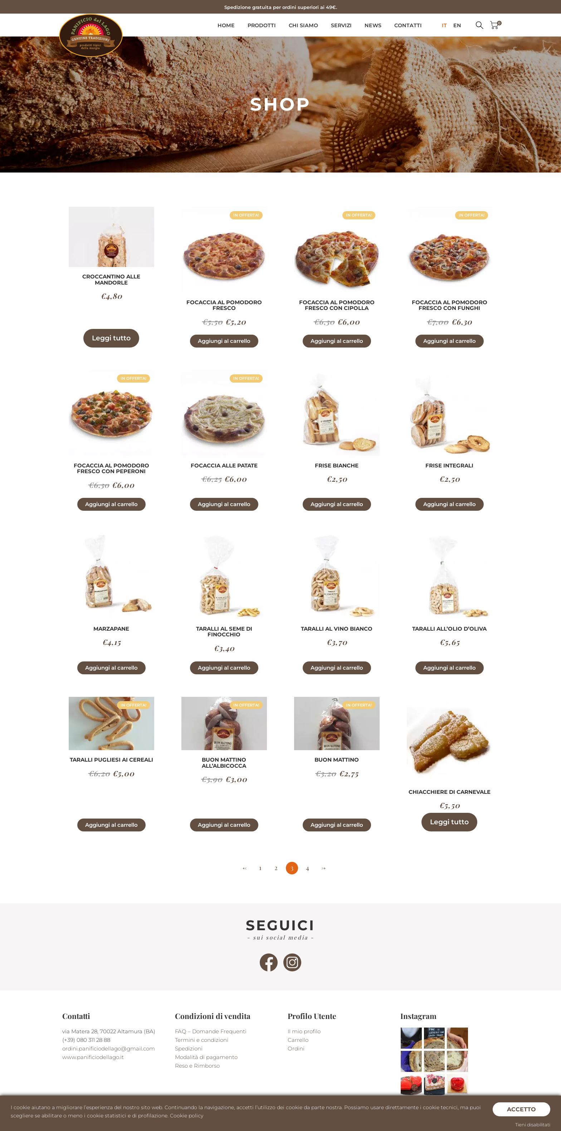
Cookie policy (186, 1115)
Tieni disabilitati (532, 1124)
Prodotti (262, 25)
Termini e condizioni (201, 1040)
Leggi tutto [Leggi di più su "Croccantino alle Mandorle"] (111, 338)
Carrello (298, 1040)
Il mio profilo (304, 1031)
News (373, 25)
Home (226, 25)
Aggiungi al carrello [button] (224, 341)
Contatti (408, 25)
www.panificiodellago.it (93, 1057)
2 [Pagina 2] (276, 867)
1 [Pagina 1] (260, 867)
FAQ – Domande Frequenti (211, 1031)
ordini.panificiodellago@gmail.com (108, 1048)
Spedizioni (189, 1048)
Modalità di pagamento (206, 1057)
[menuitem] (444, 26)
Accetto (521, 1109)
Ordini (296, 1048)
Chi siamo (303, 25)
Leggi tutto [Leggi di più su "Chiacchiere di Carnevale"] (449, 822)
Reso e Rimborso (197, 1065)
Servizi (341, 25)
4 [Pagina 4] (307, 867)
